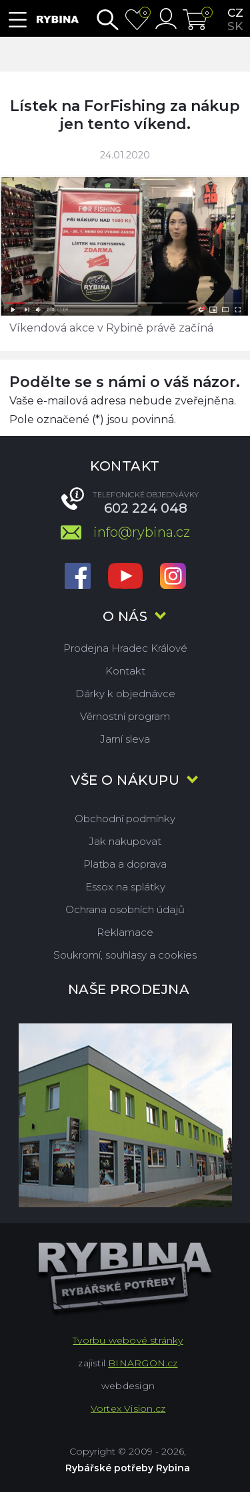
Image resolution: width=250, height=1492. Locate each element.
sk (235, 26)
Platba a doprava (125, 864)
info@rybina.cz (141, 532)
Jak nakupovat (125, 841)
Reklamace (125, 932)
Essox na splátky (125, 886)
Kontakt (125, 670)
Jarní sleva (125, 739)
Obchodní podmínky (125, 818)
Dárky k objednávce (125, 693)
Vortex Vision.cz (128, 1408)
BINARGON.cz (142, 1363)
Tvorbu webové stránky (128, 1340)
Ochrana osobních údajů (125, 909)
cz (235, 12)
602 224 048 (145, 508)
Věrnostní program (125, 716)
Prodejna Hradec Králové (125, 648)
